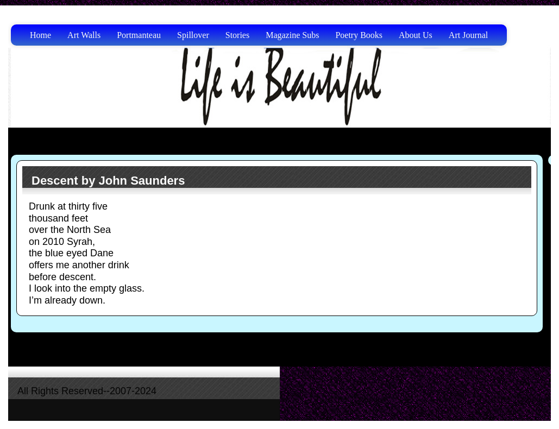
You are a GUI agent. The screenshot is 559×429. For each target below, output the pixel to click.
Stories (237, 35)
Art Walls (84, 35)
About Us (415, 35)
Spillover (193, 35)
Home (40, 35)
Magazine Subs (292, 35)
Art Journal (468, 35)
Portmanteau (139, 35)
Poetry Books (358, 35)
